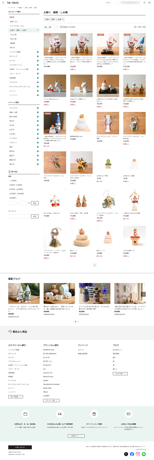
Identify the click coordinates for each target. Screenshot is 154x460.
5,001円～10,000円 (16, 189)
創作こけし (14, 21)
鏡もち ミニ (101, 250)
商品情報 (116, 353)
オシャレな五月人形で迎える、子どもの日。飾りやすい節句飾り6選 (94, 308)
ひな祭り (24, 134)
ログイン (81, 350)
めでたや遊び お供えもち (52, 213)
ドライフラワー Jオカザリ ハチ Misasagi (133, 137)
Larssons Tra (47, 373)
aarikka (45, 380)
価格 (9, 176)
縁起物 (12, 43)
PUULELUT (47, 365)
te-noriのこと (117, 350)
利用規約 (98, 446)
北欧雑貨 (24, 78)
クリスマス (24, 82)
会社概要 (93, 446)
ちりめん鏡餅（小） (129, 250)
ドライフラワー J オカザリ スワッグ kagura (108, 214)
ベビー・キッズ (24, 73)
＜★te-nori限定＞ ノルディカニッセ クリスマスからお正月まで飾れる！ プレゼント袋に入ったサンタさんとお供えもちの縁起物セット (108, 61)
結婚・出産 (24, 112)
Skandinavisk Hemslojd (51, 384)
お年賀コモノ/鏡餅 (129, 176)
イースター (24, 138)
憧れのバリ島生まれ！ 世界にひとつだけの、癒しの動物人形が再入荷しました (58, 308)
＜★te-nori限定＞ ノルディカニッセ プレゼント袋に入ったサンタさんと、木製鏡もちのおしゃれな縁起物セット (55, 61)
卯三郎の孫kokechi (49, 353)
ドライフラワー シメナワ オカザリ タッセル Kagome (55, 251)
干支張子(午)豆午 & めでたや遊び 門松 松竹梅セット (134, 100)
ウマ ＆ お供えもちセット (52, 99)
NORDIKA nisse (48, 350)
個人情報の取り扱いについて (137, 446)
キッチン (24, 60)
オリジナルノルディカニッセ (24, 86)
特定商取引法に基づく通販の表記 (110, 446)
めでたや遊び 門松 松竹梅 (79, 213)
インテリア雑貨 (24, 52)
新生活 (24, 151)
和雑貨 (20, 7)
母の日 (24, 121)
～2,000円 (12, 181)
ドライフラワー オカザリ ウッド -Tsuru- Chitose (81, 177)
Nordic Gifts (47, 388)
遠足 (24, 147)
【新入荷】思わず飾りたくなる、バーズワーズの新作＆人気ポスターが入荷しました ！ (130, 308)
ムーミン (24, 91)
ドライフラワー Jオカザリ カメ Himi (54, 177)
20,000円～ (13, 198)
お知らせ (88, 446)
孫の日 (24, 164)
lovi (44, 369)
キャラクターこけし (17, 26)
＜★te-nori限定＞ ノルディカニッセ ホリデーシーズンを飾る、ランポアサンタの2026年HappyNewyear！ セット (134, 61)
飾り (114, 357)
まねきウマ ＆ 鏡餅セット (78, 99)
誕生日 (24, 155)
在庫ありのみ (69, 27)
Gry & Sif (46, 357)
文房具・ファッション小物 (24, 69)
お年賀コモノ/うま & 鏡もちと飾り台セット (107, 100)
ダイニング (24, 56)
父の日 (24, 125)
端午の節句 (24, 116)
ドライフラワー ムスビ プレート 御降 (107, 137)
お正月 (24, 129)
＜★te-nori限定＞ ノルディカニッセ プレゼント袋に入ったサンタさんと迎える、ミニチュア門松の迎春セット (81, 61)
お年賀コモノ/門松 (102, 176)
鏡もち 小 (73, 250)
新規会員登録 (82, 353)
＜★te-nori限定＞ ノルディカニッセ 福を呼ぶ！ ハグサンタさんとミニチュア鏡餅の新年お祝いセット (55, 138)
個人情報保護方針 (124, 446)
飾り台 (12, 47)
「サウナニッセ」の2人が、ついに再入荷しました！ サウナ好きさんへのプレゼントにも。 (24, 309)
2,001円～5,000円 (15, 185)
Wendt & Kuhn (48, 376)
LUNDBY (46, 396)
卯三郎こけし (48, 361)
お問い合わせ (20, 447)
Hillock (45, 392)
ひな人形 (13, 34)
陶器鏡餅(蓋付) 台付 (76, 136)
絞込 (34, 203)
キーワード (12, 211)
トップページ (11, 7)
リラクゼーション (24, 65)
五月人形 (13, 39)
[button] (143, 294)
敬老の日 (24, 160)
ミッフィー (24, 95)
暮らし (115, 369)
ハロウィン (24, 142)
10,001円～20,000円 (16, 193)
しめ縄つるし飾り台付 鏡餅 (131, 213)
